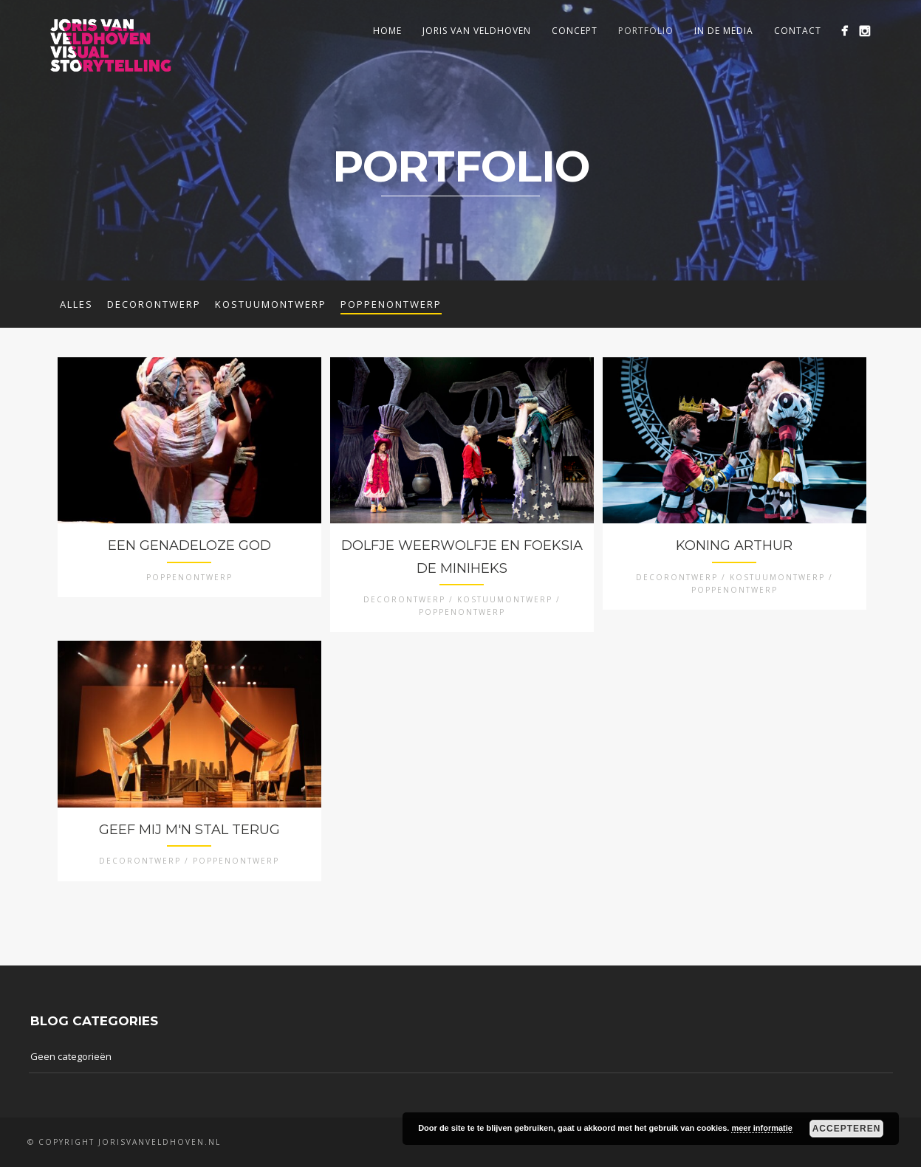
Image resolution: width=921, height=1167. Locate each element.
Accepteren (846, 1128)
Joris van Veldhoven (476, 30)
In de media (723, 30)
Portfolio (646, 30)
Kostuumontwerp (270, 304)
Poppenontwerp (391, 304)
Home (387, 30)
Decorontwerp (154, 304)
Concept (575, 30)
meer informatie (761, 1127)
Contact (797, 30)
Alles (76, 304)
